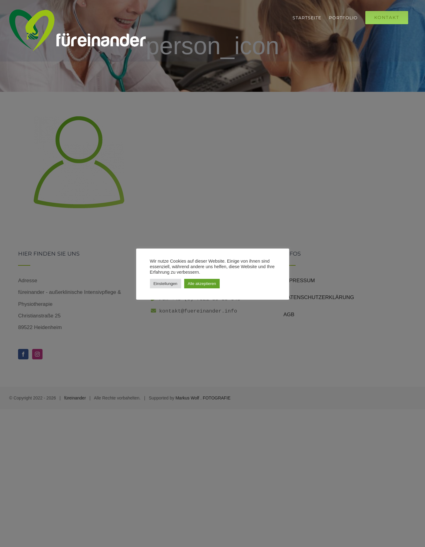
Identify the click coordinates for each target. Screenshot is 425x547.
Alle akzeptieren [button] (202, 283)
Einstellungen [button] (165, 283)
